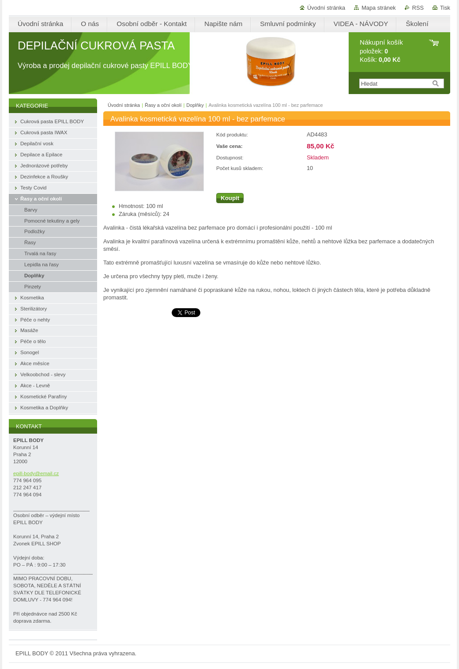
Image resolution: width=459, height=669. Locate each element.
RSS (418, 7)
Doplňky (194, 105)
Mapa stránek (378, 7)
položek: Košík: (381, 51)
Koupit (230, 198)
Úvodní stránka (326, 7)
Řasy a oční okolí (163, 105)
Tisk (445, 7)
